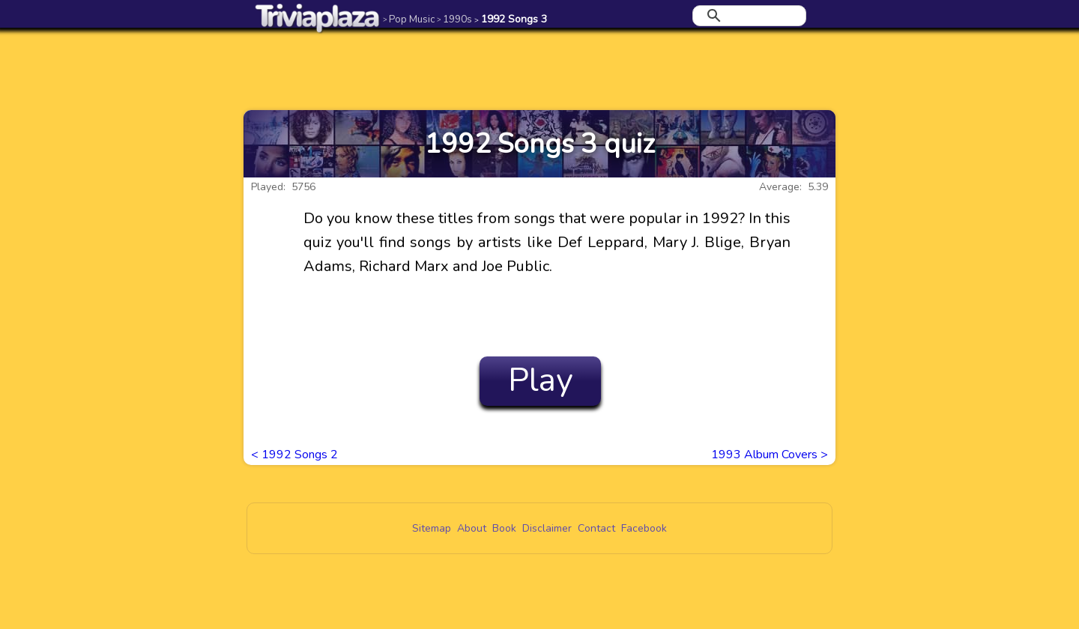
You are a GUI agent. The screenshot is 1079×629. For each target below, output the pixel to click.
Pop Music (409, 19)
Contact (596, 528)
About (471, 528)
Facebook (644, 528)
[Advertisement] (539, 69)
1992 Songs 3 (510, 19)
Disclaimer (547, 528)
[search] (747, 16)
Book (504, 528)
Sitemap (431, 528)
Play (540, 380)
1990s (454, 19)
